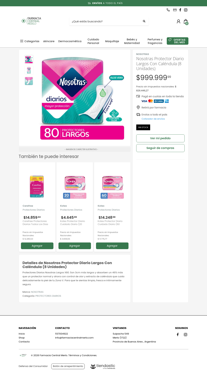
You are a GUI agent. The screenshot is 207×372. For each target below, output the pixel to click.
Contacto (24, 341)
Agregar (37, 246)
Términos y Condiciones (82, 355)
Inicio (22, 333)
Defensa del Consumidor (33, 366)
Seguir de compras (160, 148)
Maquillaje (112, 41)
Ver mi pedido (160, 138)
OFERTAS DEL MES (179, 41)
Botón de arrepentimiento (68, 366)
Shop (22, 337)
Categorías (32, 41)
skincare (49, 41)
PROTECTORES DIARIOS (48, 296)
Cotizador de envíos (153, 119)
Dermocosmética (70, 41)
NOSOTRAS (37, 292)
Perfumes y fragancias (155, 41)
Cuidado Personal (93, 41)
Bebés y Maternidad (132, 41)
